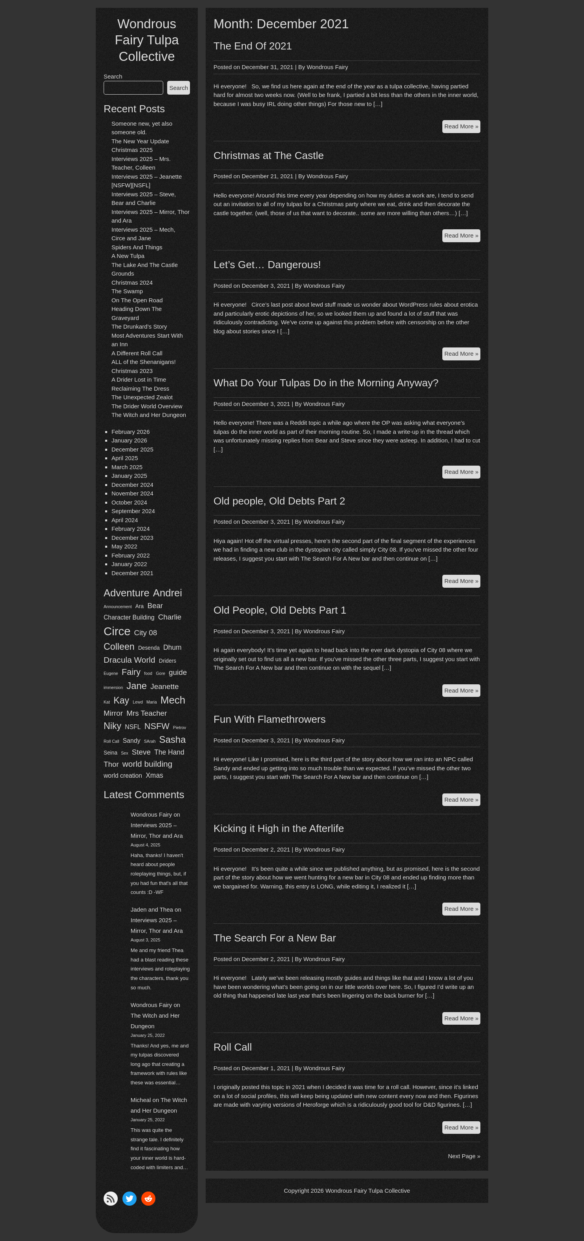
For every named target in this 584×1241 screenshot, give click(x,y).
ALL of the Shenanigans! (143, 361)
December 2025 (132, 449)
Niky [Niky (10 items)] (112, 726)
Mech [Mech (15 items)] (173, 700)
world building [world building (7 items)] (147, 763)
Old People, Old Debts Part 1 (280, 610)
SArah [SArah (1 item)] (150, 741)
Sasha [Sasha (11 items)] (172, 739)
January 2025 (129, 475)
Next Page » (464, 1156)
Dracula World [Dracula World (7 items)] (129, 659)
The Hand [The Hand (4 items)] (169, 752)
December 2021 (132, 573)
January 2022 (129, 564)
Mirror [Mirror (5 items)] (113, 713)
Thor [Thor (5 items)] (111, 764)
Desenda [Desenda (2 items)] (149, 648)
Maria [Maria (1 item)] (151, 702)
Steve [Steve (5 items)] (141, 752)
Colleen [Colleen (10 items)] (119, 647)
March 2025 (126, 467)
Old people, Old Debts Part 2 (279, 501)
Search (113, 76)
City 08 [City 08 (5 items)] (145, 633)
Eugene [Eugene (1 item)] (111, 673)
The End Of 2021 (253, 46)
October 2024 (129, 502)
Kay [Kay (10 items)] (121, 700)
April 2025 (124, 458)
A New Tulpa (127, 255)
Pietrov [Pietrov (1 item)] (179, 727)
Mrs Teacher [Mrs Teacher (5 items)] (146, 713)
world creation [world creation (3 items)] (123, 775)
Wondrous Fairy (151, 814)
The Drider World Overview (146, 406)
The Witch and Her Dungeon (148, 414)
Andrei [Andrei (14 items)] (167, 592)
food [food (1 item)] (148, 673)
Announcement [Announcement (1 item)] (118, 606)
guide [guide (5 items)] (178, 672)
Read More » (462, 127)
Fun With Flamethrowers (270, 719)
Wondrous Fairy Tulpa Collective (147, 40)
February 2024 (130, 528)
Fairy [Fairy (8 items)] (131, 672)
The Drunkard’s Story (139, 326)
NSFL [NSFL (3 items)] (133, 727)
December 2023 (132, 537)
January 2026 (129, 440)
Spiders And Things (136, 247)
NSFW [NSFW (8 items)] (157, 726)
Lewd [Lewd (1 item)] (137, 702)
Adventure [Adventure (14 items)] (127, 592)
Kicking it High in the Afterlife (279, 828)
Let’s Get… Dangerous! (267, 264)
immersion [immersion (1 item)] (113, 687)
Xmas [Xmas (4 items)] (154, 775)
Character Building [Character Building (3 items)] (129, 617)
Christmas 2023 (132, 370)
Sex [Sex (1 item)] (124, 753)
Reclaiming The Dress (140, 388)
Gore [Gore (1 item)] (160, 673)
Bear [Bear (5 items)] (155, 605)
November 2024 (132, 493)
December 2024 (132, 484)
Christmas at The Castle (269, 155)
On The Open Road (137, 300)
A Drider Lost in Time (138, 379)
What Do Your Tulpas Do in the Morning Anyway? (326, 383)
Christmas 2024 (132, 282)
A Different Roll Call (136, 353)
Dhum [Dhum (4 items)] (172, 647)
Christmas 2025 (132, 149)
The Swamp (127, 291)
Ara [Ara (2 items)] (139, 606)
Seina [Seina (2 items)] (110, 753)
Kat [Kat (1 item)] (107, 702)
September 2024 (133, 511)
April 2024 (124, 520)
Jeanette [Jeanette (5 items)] (164, 686)
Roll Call (233, 1047)
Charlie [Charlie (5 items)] (170, 617)
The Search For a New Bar (275, 938)
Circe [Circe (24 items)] (117, 631)
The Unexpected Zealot (142, 397)
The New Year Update (140, 141)
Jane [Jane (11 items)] (136, 685)
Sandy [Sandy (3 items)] (132, 740)
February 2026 (130, 431)
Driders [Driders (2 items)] (167, 661)
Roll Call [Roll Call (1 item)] (111, 741)
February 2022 (130, 555)
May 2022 (124, 546)
